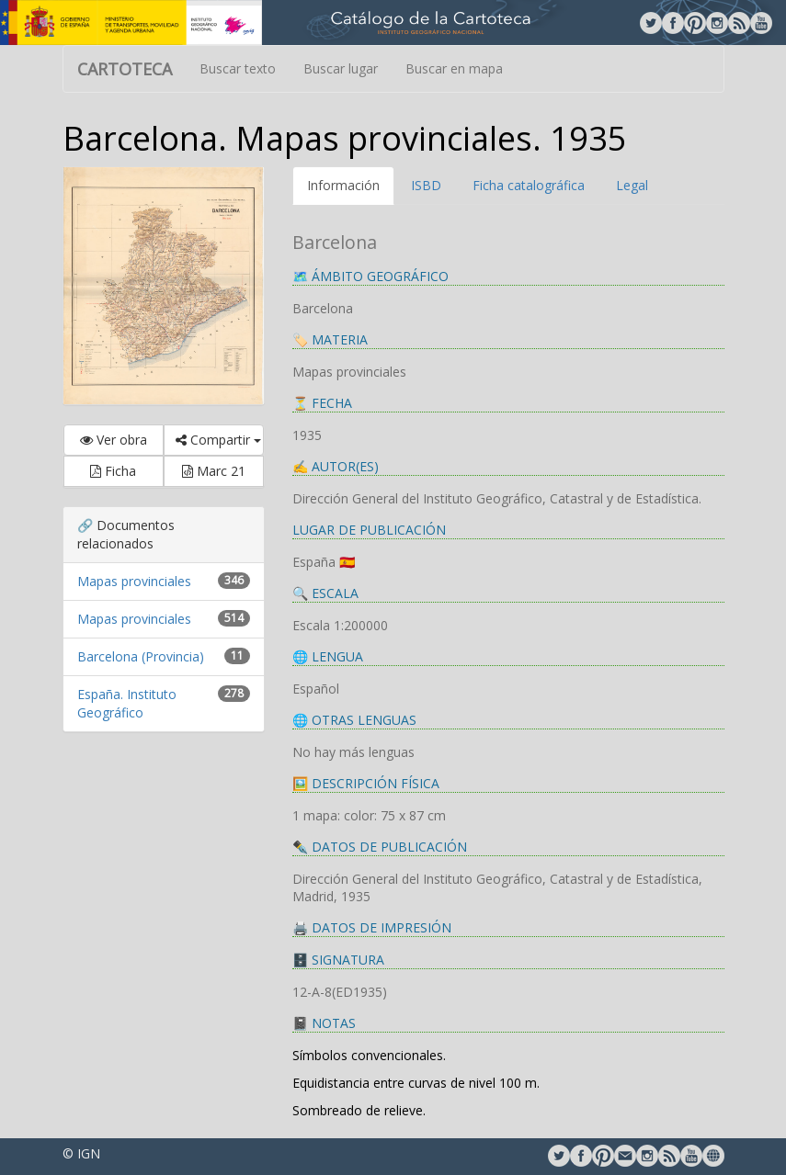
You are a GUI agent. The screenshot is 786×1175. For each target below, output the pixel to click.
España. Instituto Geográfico (127, 703)
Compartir (218, 439)
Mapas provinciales (134, 581)
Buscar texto (237, 68)
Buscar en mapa (454, 68)
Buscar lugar (340, 68)
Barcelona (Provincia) (140, 656)
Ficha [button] (113, 471)
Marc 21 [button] (213, 471)
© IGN (81, 1153)
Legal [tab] (632, 185)
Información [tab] (343, 185)
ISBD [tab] (426, 185)
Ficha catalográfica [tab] (529, 185)
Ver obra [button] (113, 439)
